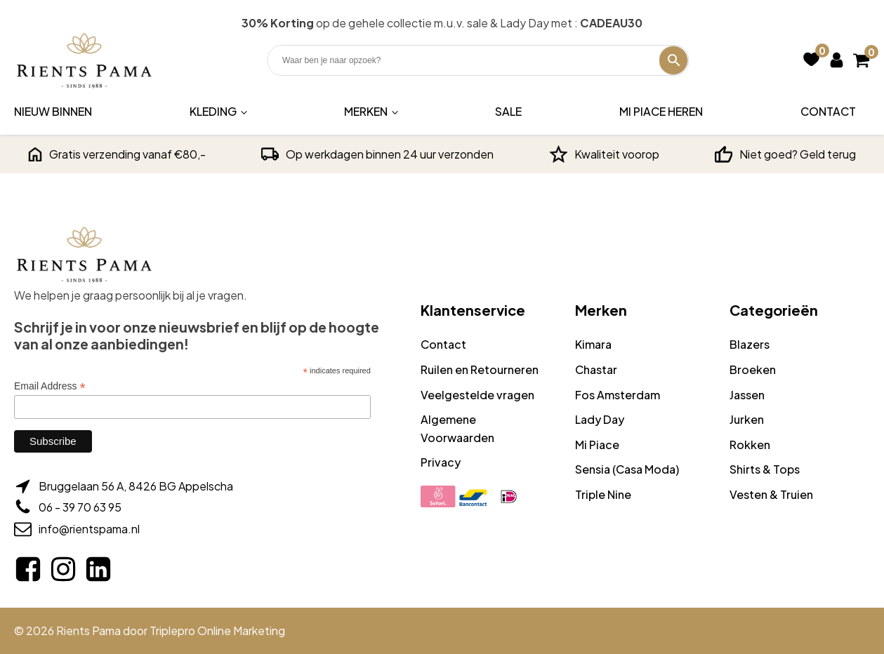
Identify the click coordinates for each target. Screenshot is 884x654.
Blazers (750, 344)
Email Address (50, 386)
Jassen (747, 394)
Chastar (596, 369)
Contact (828, 111)
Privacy (441, 462)
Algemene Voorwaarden (457, 428)
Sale (508, 111)
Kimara (593, 344)
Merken (366, 111)
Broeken (753, 369)
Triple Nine (603, 494)
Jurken (747, 419)
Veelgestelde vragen (477, 394)
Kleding (213, 111)
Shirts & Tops (765, 469)
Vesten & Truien (771, 494)
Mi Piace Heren (661, 111)
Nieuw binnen (53, 111)
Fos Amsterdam (617, 394)
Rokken (750, 444)
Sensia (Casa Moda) (627, 469)
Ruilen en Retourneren (480, 369)
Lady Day (599, 419)
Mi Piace (597, 444)
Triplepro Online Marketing (217, 630)
